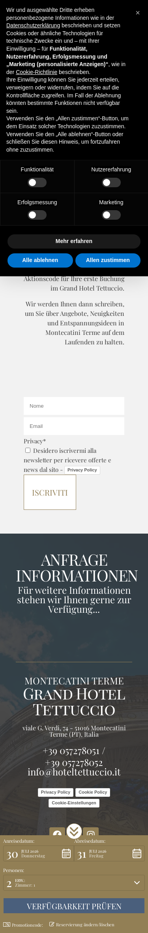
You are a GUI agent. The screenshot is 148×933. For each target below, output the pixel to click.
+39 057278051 (71, 750)
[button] (74, 831)
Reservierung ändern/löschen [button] (81, 924)
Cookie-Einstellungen (74, 802)
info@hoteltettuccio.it (74, 771)
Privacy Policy (82, 469)
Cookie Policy (93, 792)
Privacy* (35, 441)
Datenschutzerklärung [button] (33, 25)
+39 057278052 (74, 762)
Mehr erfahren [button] (74, 241)
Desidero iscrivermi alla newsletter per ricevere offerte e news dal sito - (67, 460)
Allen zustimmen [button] (108, 260)
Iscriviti (50, 492)
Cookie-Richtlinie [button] (36, 72)
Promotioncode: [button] (23, 925)
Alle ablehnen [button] (40, 260)
